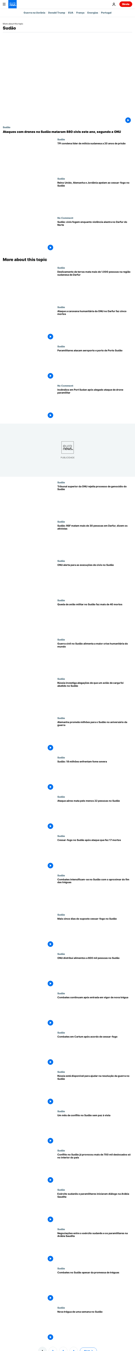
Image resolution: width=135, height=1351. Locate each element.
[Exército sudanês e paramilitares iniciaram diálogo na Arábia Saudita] (94, 1207)
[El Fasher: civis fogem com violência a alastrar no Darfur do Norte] (94, 236)
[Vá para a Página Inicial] (12, 4)
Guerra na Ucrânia (34, 12)
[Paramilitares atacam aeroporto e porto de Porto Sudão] (94, 364)
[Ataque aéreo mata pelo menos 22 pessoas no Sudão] (94, 814)
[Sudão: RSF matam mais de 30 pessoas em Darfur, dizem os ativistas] (94, 539)
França (80, 12)
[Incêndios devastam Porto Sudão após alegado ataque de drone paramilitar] (94, 403)
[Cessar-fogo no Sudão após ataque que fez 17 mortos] (94, 854)
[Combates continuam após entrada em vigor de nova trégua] (94, 1011)
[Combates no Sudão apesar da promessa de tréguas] (94, 1286)
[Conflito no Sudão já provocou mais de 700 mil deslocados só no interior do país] (94, 1168)
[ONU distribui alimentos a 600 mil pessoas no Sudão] (94, 972)
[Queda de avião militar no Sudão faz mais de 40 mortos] (94, 618)
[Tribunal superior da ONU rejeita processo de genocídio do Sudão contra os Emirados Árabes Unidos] (94, 500)
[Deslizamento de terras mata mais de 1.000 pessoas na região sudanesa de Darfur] (94, 285)
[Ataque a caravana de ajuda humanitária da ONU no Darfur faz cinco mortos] (94, 325)
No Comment (65, 217)
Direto (125, 4)
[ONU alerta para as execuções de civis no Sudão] (94, 579)
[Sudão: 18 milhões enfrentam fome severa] (94, 775)
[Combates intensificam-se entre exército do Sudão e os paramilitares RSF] (94, 893)
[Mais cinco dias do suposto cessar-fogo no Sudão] (94, 932)
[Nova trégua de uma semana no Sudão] (94, 1325)
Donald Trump (56, 12)
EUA (70, 12)
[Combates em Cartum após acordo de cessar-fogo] (94, 1050)
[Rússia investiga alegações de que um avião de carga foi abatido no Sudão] (94, 696)
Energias (92, 12)
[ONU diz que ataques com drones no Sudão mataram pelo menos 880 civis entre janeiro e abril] (67, 132)
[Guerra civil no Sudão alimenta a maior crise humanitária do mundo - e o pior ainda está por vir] (94, 657)
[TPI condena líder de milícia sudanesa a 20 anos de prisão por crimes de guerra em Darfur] (94, 157)
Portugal (106, 12)
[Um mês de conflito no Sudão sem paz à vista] (94, 1129)
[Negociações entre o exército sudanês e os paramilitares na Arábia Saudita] (94, 1247)
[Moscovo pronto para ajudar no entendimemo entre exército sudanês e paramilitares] (94, 1090)
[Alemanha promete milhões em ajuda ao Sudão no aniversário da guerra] (94, 736)
